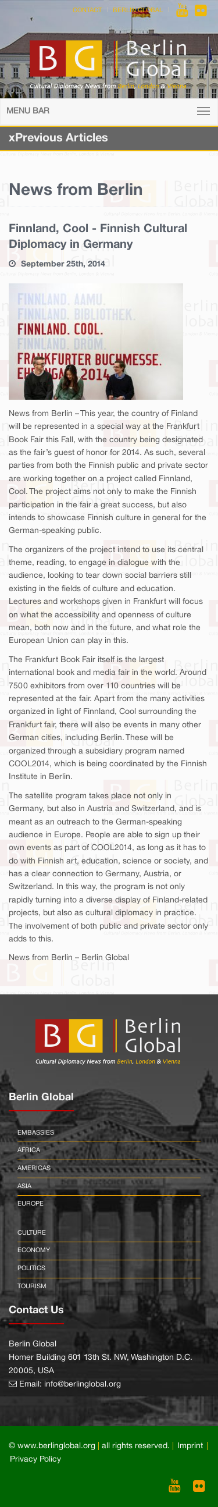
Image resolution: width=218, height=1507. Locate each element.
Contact (87, 10)
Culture (31, 1233)
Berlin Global (138, 10)
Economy (33, 1250)
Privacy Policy (35, 1459)
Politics (31, 1268)
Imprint (190, 1446)
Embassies (35, 1133)
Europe (30, 1204)
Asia (24, 1186)
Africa (28, 1150)
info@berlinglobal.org (82, 1384)
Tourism (32, 1286)
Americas (34, 1168)
